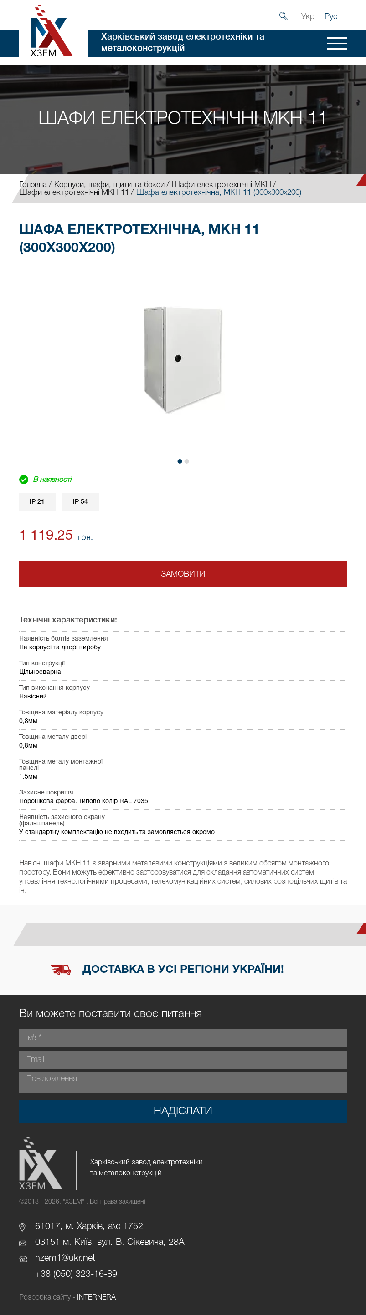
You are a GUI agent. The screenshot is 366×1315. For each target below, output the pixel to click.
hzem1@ (52, 1258)
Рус (331, 16)
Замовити (183, 574)
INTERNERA (96, 1298)
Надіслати (183, 1112)
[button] (179, 461)
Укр (307, 16)
